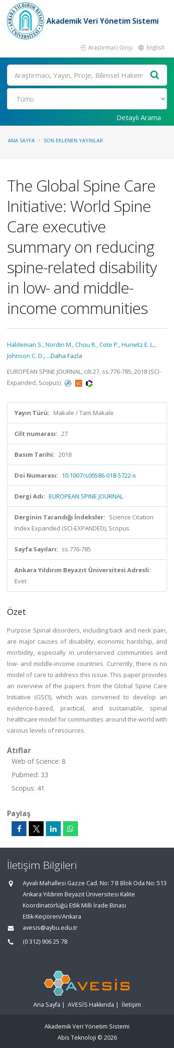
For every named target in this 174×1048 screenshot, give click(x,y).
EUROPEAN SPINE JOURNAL (86, 496)
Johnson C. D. (25, 355)
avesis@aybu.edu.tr (50, 928)
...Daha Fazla (64, 355)
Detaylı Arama (138, 117)
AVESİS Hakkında (91, 1005)
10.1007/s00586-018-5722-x (99, 475)
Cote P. (109, 344)
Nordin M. (58, 344)
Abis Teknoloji (77, 1038)
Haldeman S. (25, 344)
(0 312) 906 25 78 (45, 942)
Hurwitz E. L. (138, 344)
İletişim (131, 1005)
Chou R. (86, 344)
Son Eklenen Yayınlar (73, 140)
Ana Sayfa (21, 140)
